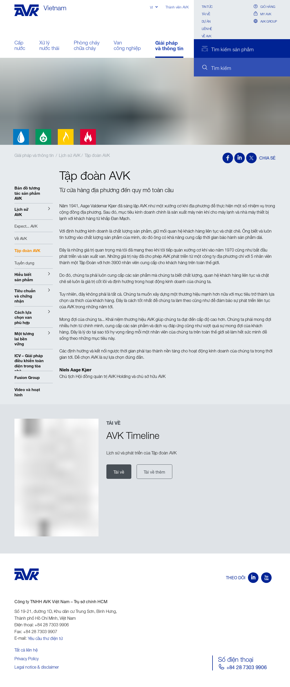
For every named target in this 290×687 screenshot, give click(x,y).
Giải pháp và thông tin (169, 45)
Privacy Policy (26, 658)
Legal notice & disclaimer (36, 666)
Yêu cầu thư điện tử (45, 637)
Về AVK (206, 36)
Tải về (206, 14)
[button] (33, 211)
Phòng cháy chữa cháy (87, 45)
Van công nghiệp (127, 45)
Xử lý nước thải (49, 45)
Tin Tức (207, 6)
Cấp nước (19, 45)
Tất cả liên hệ (26, 649)
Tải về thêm (154, 471)
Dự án (206, 21)
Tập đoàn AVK (97, 154)
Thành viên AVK (177, 7)
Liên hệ (207, 28)
